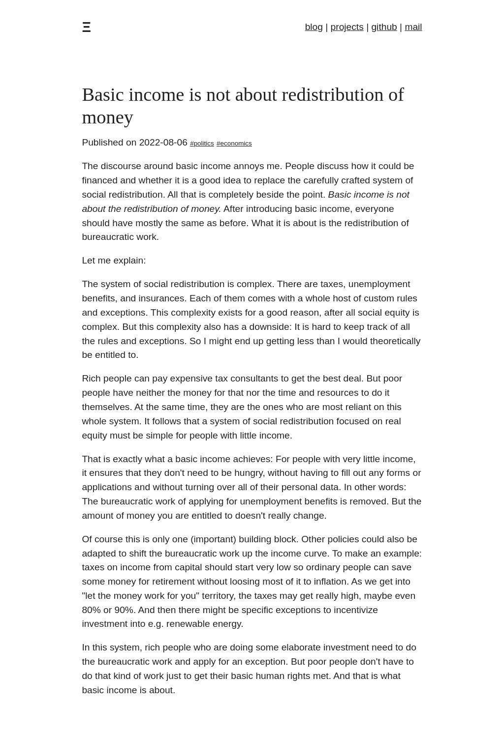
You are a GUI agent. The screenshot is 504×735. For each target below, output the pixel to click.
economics (236, 143)
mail (413, 27)
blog (314, 27)
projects (347, 27)
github (384, 27)
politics (204, 143)
